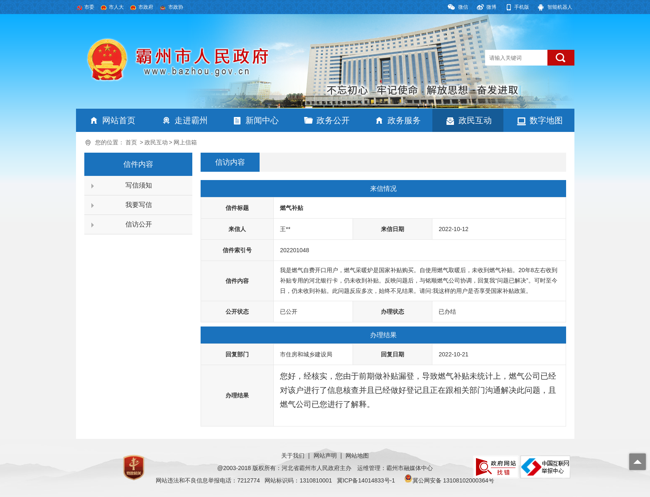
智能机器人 (559, 7)
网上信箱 (185, 142)
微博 (491, 7)
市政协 (175, 7)
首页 (131, 142)
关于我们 (292, 455)
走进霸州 (191, 120)
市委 (89, 7)
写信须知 (138, 185)
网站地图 (357, 455)
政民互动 (475, 120)
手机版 (521, 7)
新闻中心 (262, 120)
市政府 (145, 7)
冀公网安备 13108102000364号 (453, 480)
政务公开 (333, 120)
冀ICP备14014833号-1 (366, 480)
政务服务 (404, 120)
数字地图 (546, 120)
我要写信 (138, 204)
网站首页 (118, 120)
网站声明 (325, 455)
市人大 (116, 7)
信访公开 (138, 224)
